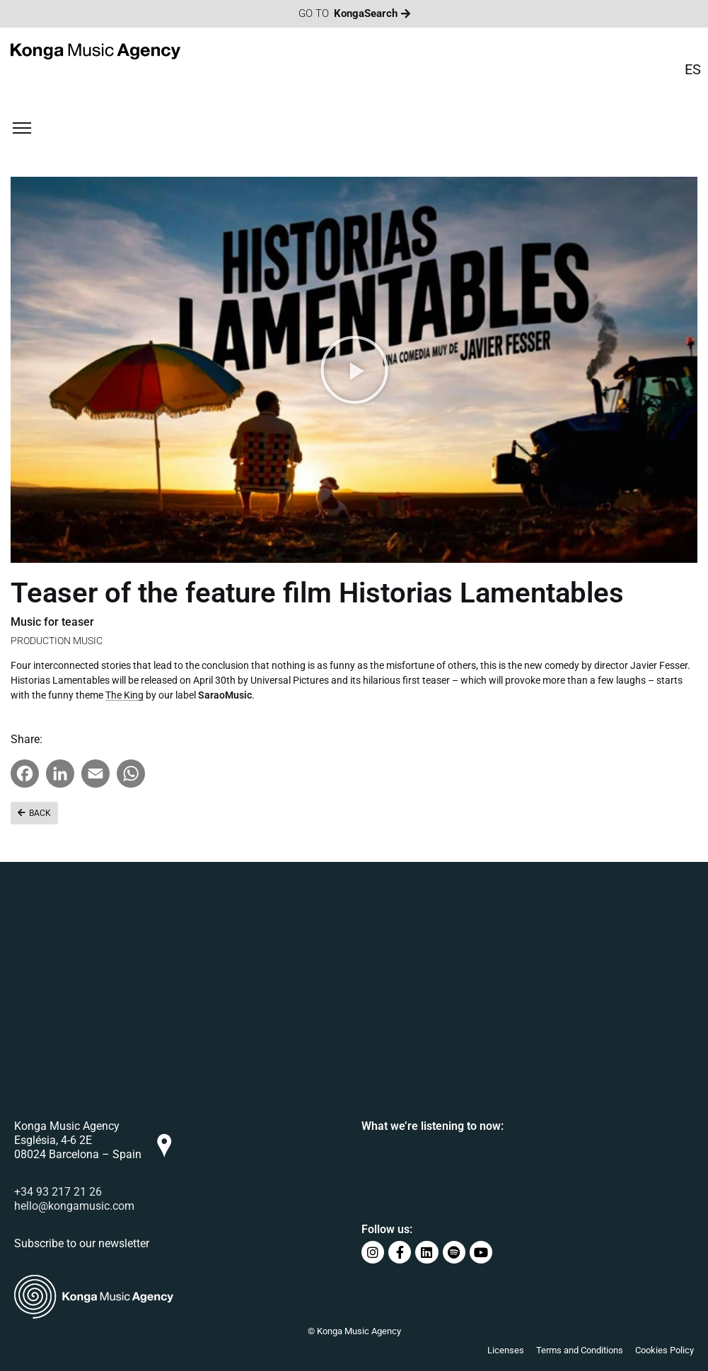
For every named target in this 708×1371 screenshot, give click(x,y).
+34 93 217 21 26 (58, 1191)
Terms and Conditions (579, 1350)
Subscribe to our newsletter (81, 1243)
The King (124, 697)
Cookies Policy (664, 1350)
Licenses (505, 1350)
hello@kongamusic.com (74, 1206)
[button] (354, 369)
